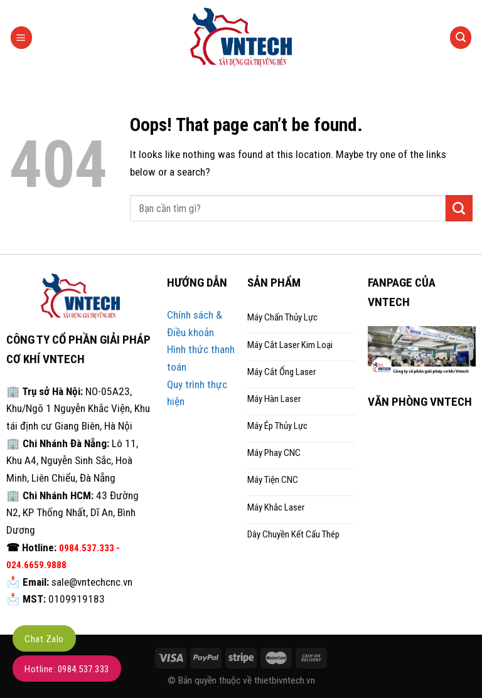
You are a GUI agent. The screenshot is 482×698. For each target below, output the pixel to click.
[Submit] (459, 208)
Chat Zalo (44, 639)
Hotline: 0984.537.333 (66, 669)
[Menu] (22, 37)
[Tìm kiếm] (461, 37)
